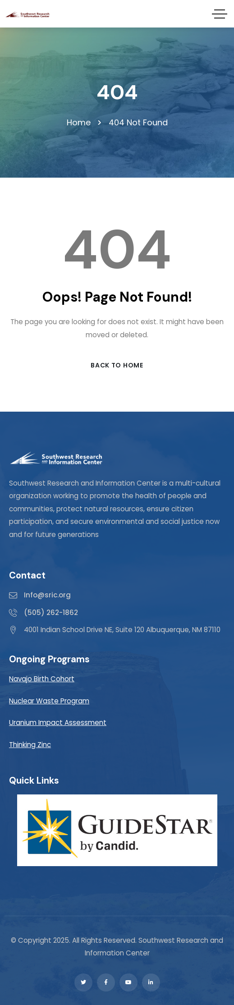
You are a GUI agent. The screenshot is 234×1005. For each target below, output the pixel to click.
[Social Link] (83, 982)
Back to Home (117, 365)
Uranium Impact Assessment (57, 722)
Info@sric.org (47, 595)
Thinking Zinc (30, 744)
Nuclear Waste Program (49, 701)
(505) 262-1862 (51, 612)
